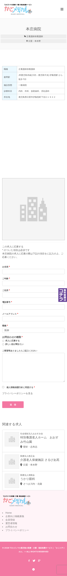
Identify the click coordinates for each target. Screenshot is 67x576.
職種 (5, 325)
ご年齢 (6, 278)
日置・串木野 (34, 41)
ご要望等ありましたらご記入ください (19, 350)
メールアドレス (10, 314)
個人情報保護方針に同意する (20, 387)
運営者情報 (11, 523)
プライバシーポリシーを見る (17, 393)
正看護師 (30, 36)
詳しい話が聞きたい (14, 344)
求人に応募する (12, 340)
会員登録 (10, 520)
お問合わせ (11, 527)
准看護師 (39, 36)
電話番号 (7, 302)
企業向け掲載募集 (14, 516)
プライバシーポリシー (17, 530)
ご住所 (6, 290)
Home (8, 513)
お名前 (6, 266)
